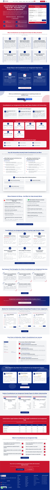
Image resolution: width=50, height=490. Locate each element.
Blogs (27, 1)
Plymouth (18, 486)
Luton (18, 485)
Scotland (26, 484)
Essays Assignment (6, 237)
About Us (35, 476)
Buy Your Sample (25, 412)
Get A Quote (42, 1)
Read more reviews (24, 387)
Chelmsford (18, 481)
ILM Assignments (44, 481)
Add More (44, 20)
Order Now (29, 99)
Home (14, 1)
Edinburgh (18, 478)
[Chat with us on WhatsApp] (3, 488)
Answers (24, 1)
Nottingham (18, 487)
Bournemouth (26, 482)
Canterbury (26, 485)
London (18, 476)
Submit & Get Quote (37, 22)
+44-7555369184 (29, 469)
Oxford (18, 483)
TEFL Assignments (44, 482)
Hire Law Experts (19, 469)
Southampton (19, 484)
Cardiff (26, 486)
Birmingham (26, 476)
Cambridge (18, 479)
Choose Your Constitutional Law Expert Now (25, 224)
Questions (20, 1)
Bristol (18, 480)
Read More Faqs (25, 457)
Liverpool (26, 477)
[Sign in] (46, 1)
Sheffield (26, 479)
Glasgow (18, 482)
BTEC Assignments (44, 476)
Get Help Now (24, 293)
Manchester (26, 483)
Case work (34, 238)
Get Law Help (21, 99)
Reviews (32, 1)
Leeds (18, 477)
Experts (29, 1)
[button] (16, 1)
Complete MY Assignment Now (24, 302)
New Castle (26, 478)
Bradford (26, 481)
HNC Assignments (44, 480)
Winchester (26, 480)
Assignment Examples (37, 482)
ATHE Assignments (44, 483)
